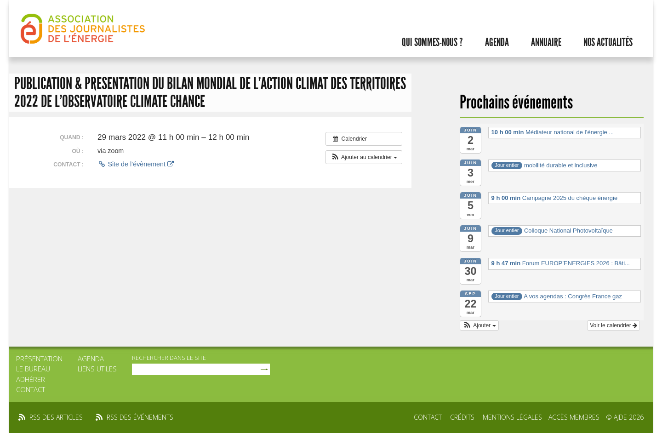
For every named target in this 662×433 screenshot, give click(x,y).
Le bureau (33, 368)
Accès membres (573, 417)
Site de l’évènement (135, 164)
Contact (30, 389)
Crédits (462, 417)
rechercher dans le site (169, 357)
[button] (364, 157)
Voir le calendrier (613, 325)
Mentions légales (512, 417)
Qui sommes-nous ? (432, 42)
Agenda (497, 42)
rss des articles (56, 417)
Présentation (39, 358)
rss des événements (140, 417)
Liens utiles (97, 368)
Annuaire (546, 42)
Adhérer (30, 379)
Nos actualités (608, 42)
